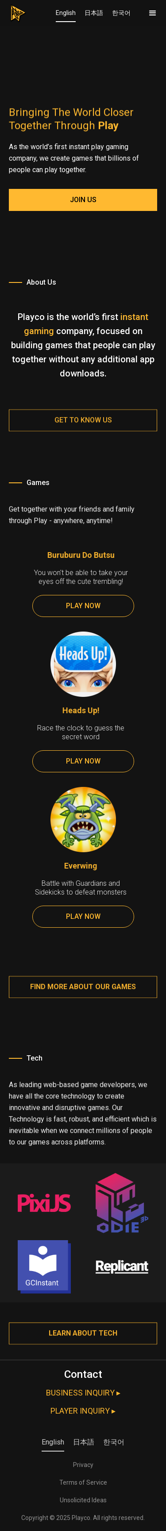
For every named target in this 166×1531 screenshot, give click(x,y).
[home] (13, 11)
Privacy (83, 1464)
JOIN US (83, 200)
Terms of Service (83, 1482)
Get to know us (83, 427)
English (66, 12)
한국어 (121, 12)
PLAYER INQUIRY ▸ (83, 1410)
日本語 (94, 12)
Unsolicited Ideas (83, 1500)
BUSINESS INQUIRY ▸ (83, 1392)
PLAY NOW (83, 606)
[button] (152, 13)
